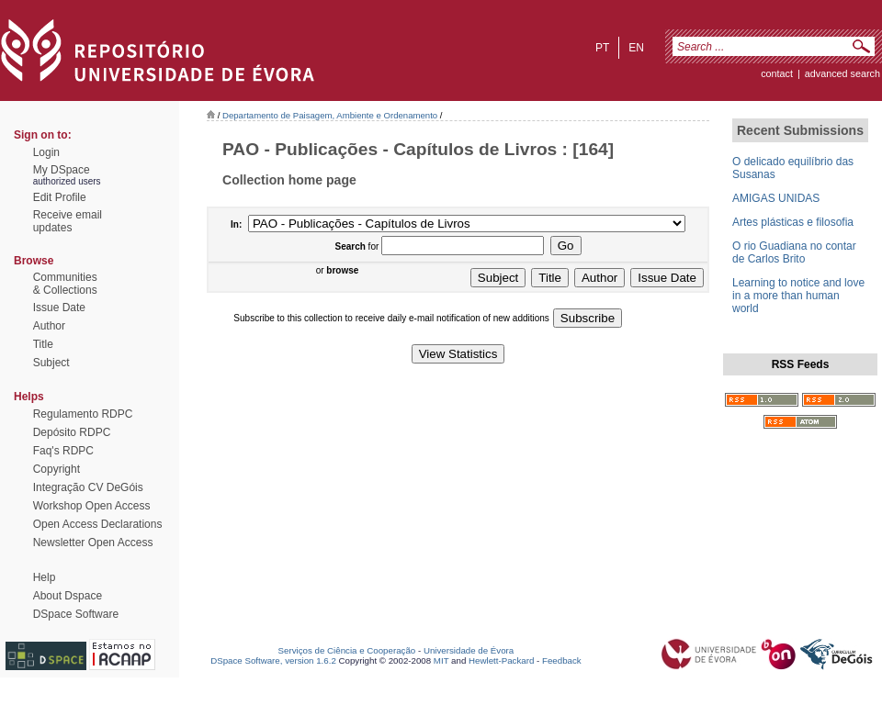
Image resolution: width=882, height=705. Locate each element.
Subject (51, 362)
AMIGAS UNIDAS (776, 198)
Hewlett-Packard (501, 660)
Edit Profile (59, 197)
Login (46, 152)
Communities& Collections (65, 284)
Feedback (562, 660)
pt (602, 47)
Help (44, 577)
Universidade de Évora (469, 650)
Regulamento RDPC (83, 414)
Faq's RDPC (63, 450)
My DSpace (61, 169)
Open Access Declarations (98, 524)
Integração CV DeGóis (88, 487)
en (636, 47)
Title (43, 344)
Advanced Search (842, 73)
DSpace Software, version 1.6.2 (273, 660)
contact (777, 73)
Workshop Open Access (92, 505)
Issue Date (59, 307)
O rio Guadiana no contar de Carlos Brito (794, 252)
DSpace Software (76, 614)
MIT (441, 660)
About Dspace (67, 595)
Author (49, 325)
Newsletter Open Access (93, 542)
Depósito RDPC (72, 432)
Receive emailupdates (67, 221)
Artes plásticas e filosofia (793, 222)
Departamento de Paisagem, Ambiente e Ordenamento (329, 115)
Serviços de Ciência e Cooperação (347, 650)
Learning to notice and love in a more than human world (798, 295)
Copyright (56, 469)
